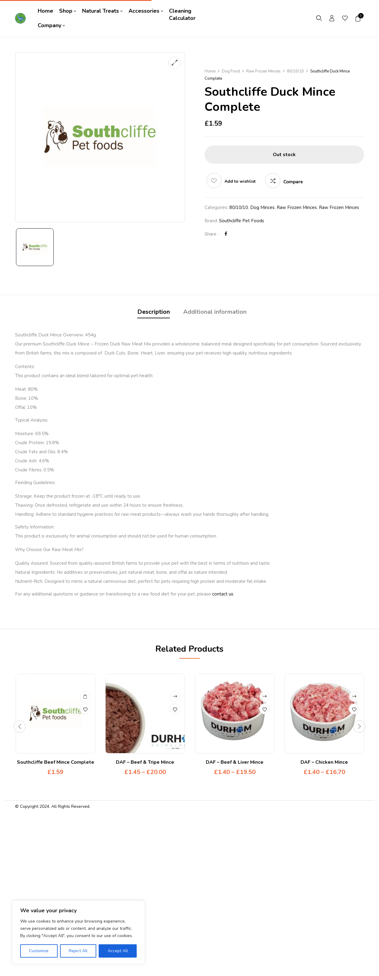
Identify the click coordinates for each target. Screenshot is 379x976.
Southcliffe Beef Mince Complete (55, 762)
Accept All (118, 951)
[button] (358, 18)
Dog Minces (262, 207)
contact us (222, 594)
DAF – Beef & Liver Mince (234, 762)
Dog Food (231, 71)
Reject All (78, 951)
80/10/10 (295, 71)
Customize (39, 951)
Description (153, 312)
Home (210, 71)
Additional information (215, 312)
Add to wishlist (240, 181)
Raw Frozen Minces (263, 71)
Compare (293, 182)
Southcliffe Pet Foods (241, 221)
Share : (211, 234)
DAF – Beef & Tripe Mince (145, 762)
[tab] (153, 312)
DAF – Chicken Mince (324, 762)
